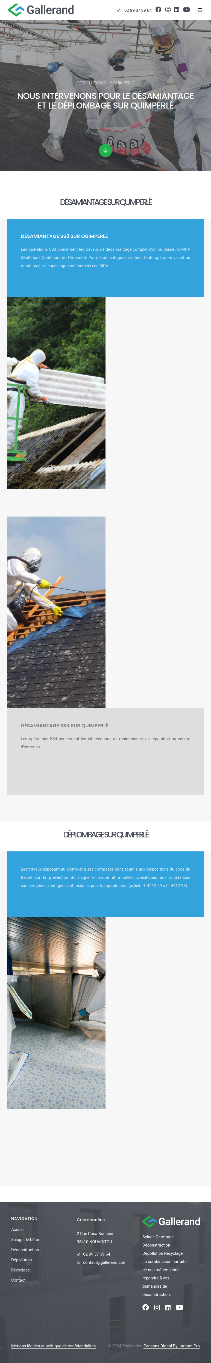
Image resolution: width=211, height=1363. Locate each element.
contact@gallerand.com (105, 1262)
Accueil (18, 1229)
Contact (18, 1280)
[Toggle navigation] (200, 10)
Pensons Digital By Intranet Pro (171, 1346)
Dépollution (21, 1260)
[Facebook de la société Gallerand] (159, 10)
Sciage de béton (25, 1239)
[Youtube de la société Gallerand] (186, 10)
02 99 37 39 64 (138, 10)
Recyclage (20, 1270)
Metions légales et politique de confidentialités (53, 1346)
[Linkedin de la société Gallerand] (176, 10)
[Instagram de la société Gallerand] (168, 10)
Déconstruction (25, 1249)
